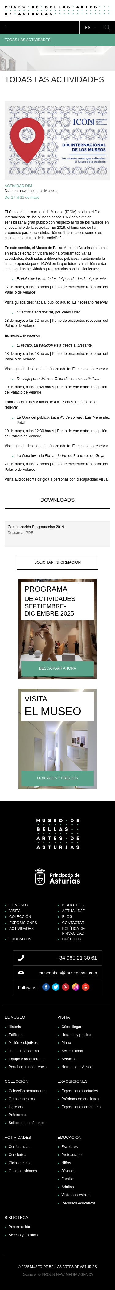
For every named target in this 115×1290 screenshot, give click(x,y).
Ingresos (16, 1107)
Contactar (73, 923)
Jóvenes (68, 1171)
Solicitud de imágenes (26, 1123)
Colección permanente (27, 1091)
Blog (67, 917)
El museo (18, 905)
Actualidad (74, 911)
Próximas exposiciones (80, 1099)
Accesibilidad (72, 1051)
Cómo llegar (72, 1027)
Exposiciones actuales (80, 1091)
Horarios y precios (76, 1035)
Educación (20, 939)
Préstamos (17, 1115)
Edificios (15, 1035)
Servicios (69, 1059)
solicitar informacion (57, 562)
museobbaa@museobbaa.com (68, 972)
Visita (15, 911)
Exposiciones (23, 923)
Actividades (21, 929)
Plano (66, 1043)
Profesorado (72, 1155)
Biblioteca (73, 905)
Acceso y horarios (23, 1235)
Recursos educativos (79, 1203)
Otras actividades (23, 1171)
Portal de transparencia (28, 1067)
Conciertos (17, 1155)
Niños (66, 1163)
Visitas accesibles (76, 1195)
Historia (15, 1027)
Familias (68, 1179)
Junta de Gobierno (24, 1051)
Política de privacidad (73, 931)
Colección (20, 917)
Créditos (71, 939)
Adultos (68, 1187)
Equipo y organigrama (26, 1059)
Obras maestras (22, 1099)
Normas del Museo (77, 1067)
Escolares (70, 1147)
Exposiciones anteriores (81, 1107)
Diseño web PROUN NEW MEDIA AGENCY (57, 1275)
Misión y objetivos (23, 1043)
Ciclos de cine (20, 1163)
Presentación (19, 1227)
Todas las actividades (57, 40)
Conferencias (19, 1147)
